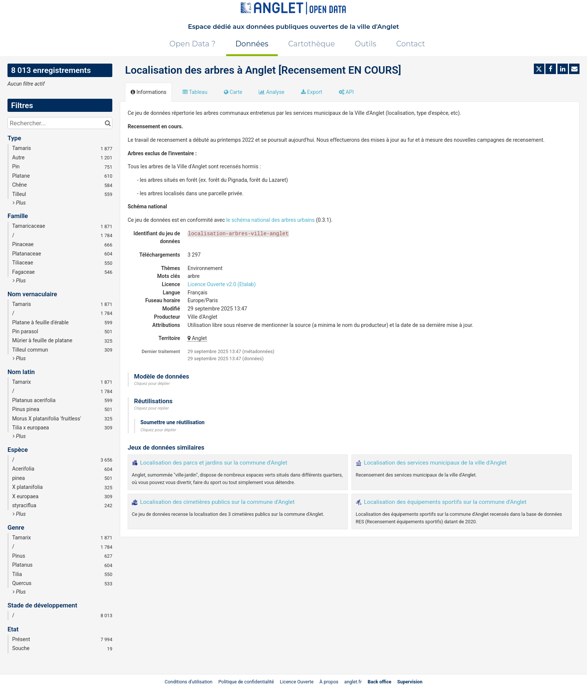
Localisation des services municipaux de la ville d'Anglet (435, 462)
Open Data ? (193, 43)
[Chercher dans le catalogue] (107, 123)
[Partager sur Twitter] (539, 69)
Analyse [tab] (272, 92)
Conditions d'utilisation (189, 682)
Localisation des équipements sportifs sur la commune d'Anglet (445, 502)
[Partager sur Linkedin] (562, 69)
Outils (366, 43)
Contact (410, 43)
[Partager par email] (574, 69)
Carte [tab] (233, 92)
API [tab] (346, 92)
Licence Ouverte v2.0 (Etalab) (222, 284)
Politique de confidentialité (246, 682)
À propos (328, 682)
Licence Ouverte (296, 682)
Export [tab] (311, 92)
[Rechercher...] (59, 123)
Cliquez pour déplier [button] (152, 383)
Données (251, 43)
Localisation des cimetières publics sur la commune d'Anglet (217, 502)
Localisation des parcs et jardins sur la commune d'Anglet (213, 462)
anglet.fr (353, 682)
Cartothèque (311, 43)
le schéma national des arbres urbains (270, 220)
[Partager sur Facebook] (550, 69)
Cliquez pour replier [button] (151, 408)
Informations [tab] (148, 92)
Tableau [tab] (195, 92)
